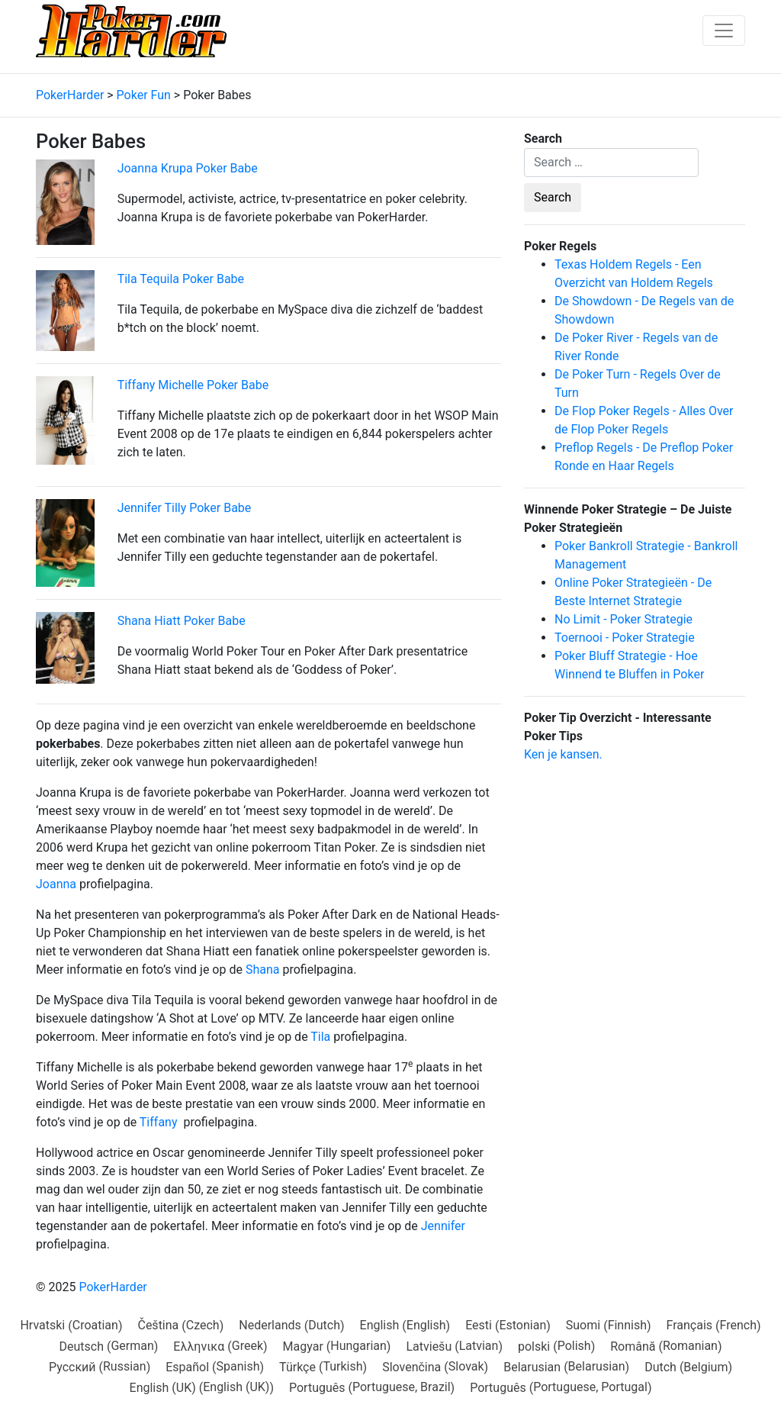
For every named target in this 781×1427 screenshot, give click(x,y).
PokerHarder (112, 1287)
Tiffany (159, 1122)
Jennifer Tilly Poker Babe (184, 508)
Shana (263, 969)
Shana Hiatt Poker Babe (181, 621)
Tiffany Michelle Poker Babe (193, 385)
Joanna (56, 884)
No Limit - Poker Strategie (623, 619)
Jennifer (443, 1226)
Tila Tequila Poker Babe (180, 279)
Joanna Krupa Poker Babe (187, 168)
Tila (320, 1036)
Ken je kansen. (563, 754)
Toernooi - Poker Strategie (624, 637)
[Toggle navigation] (723, 30)
